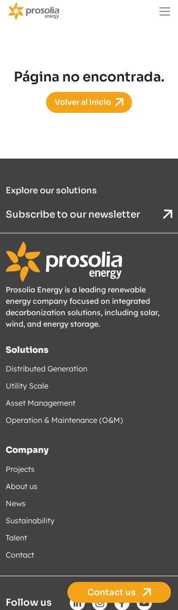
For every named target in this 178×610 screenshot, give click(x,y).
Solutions (27, 349)
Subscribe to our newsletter (89, 214)
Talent (16, 537)
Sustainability (30, 520)
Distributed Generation (46, 368)
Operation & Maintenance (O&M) (64, 420)
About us (21, 485)
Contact (20, 554)
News (16, 503)
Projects (20, 468)
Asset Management (40, 403)
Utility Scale (27, 385)
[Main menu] (164, 11)
